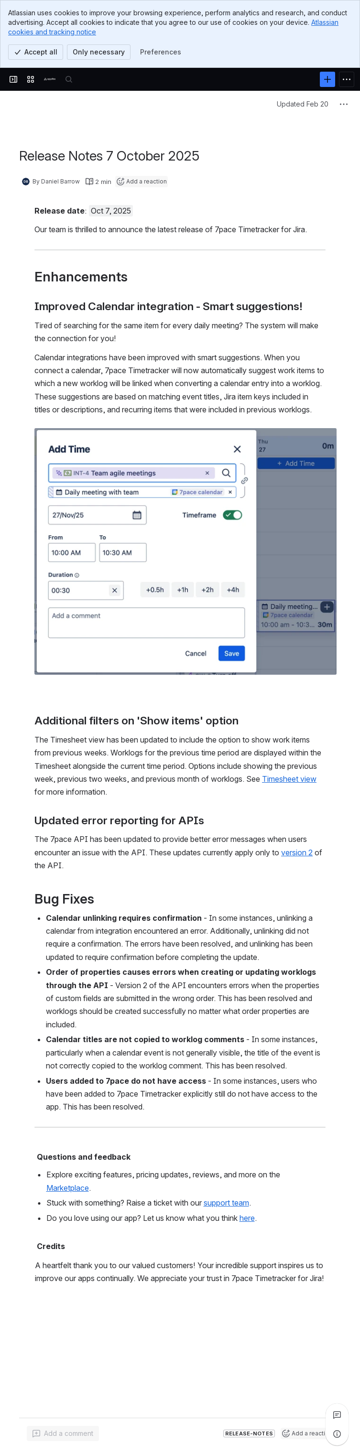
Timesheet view (289, 779)
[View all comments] (337, 1415)
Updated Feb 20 (302, 104)
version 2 (297, 852)
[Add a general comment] (63, 1433)
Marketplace (67, 1188)
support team (226, 1202)
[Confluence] (49, 79)
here (246, 1217)
